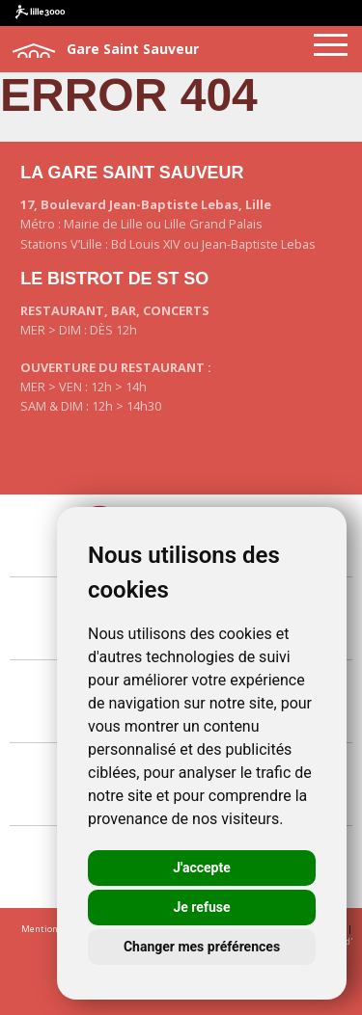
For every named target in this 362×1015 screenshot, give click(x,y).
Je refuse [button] (201, 907)
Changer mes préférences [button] (202, 946)
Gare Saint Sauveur (104, 50)
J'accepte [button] (202, 867)
